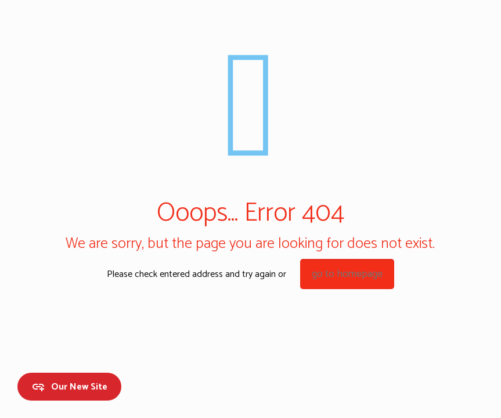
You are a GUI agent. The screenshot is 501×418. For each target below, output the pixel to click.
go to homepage (347, 274)
